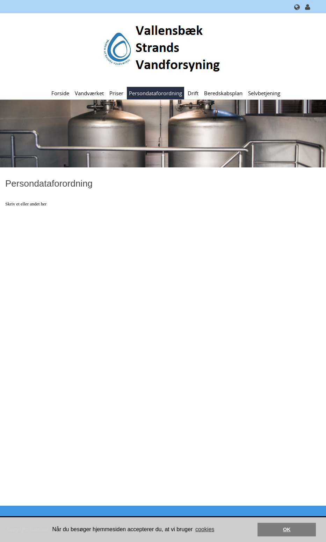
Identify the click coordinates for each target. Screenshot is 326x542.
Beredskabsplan (223, 93)
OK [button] (287, 529)
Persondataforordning (155, 93)
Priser (116, 93)
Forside (60, 93)
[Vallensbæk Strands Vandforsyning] (160, 49)
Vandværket (89, 93)
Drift (193, 93)
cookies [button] (204, 529)
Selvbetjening (264, 93)
